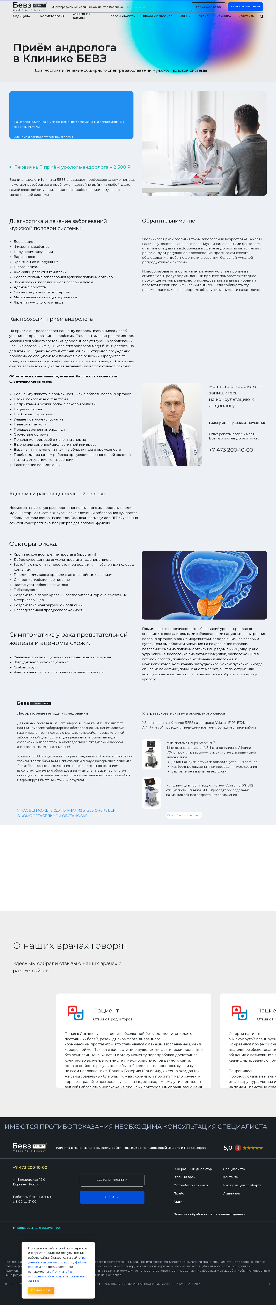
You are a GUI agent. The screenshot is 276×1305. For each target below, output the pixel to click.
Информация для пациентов (36, 1228)
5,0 (227, 1147)
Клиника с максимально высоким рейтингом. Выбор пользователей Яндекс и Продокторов (131, 1148)
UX (269, 1284)
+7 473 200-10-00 (231, 450)
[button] (224, 16)
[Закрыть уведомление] (91, 1245)
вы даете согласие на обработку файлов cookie (57, 1262)
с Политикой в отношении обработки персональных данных (57, 1276)
